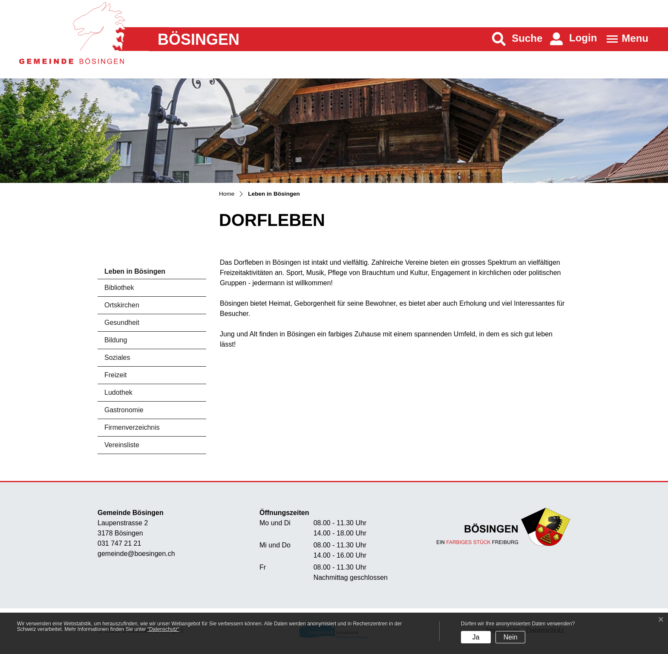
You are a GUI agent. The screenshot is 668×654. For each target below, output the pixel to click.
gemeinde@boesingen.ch (136, 553)
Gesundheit (121, 322)
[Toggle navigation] (625, 39)
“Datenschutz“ (163, 629)
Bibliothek (119, 287)
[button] (517, 39)
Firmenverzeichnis (132, 427)
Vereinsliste (121, 445)
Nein (511, 637)
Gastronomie (124, 410)
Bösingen (198, 39)
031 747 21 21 (119, 543)
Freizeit (115, 375)
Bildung (115, 340)
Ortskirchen (121, 305)
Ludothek (118, 392)
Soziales (117, 357)
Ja (475, 637)
